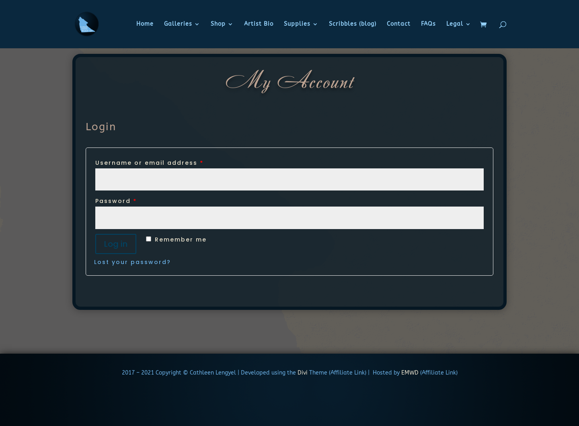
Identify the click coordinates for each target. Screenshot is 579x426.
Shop (218, 24)
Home (145, 24)
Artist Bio (258, 24)
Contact (399, 24)
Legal (454, 24)
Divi (302, 372)
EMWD (410, 372)
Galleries (178, 24)
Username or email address (149, 163)
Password (116, 201)
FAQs (428, 24)
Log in (115, 244)
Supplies (297, 24)
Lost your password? (132, 262)
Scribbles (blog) (352, 24)
